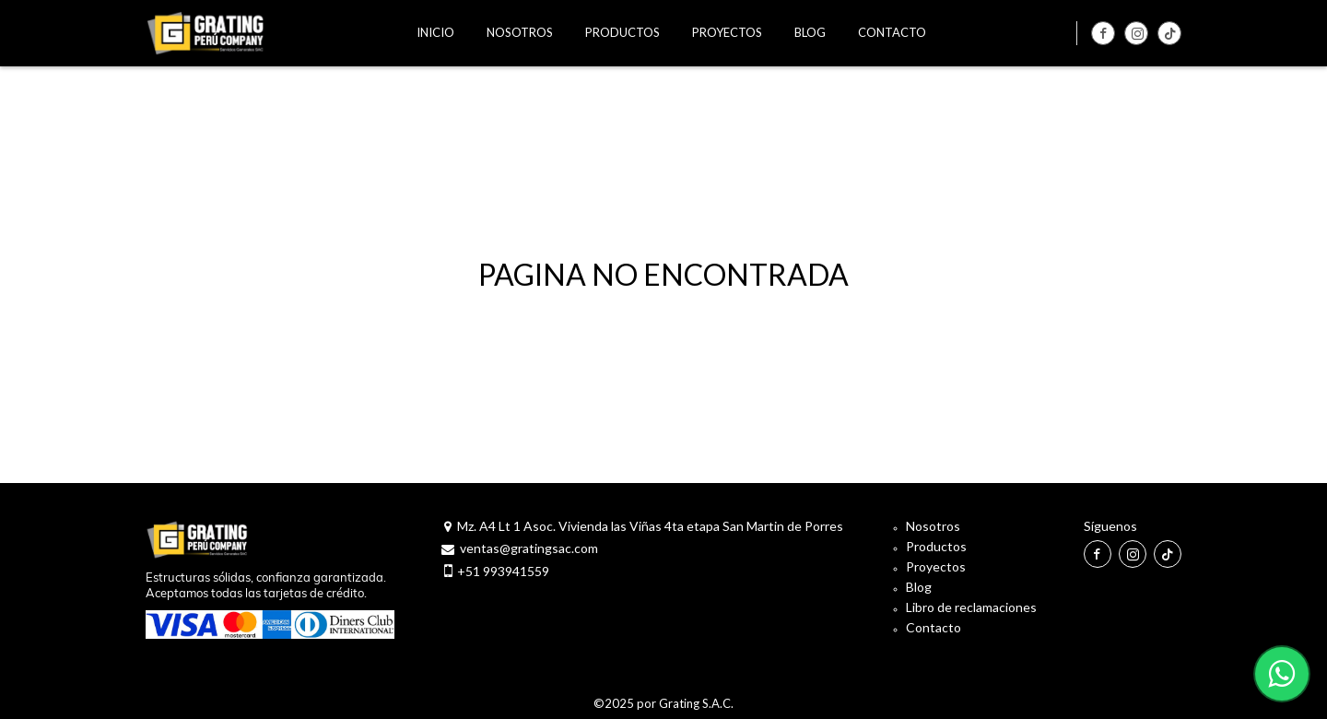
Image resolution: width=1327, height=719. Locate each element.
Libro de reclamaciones (971, 607)
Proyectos (936, 566)
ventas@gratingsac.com (529, 548)
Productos (936, 546)
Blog (919, 587)
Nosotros (933, 526)
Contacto (933, 627)
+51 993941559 (503, 571)
